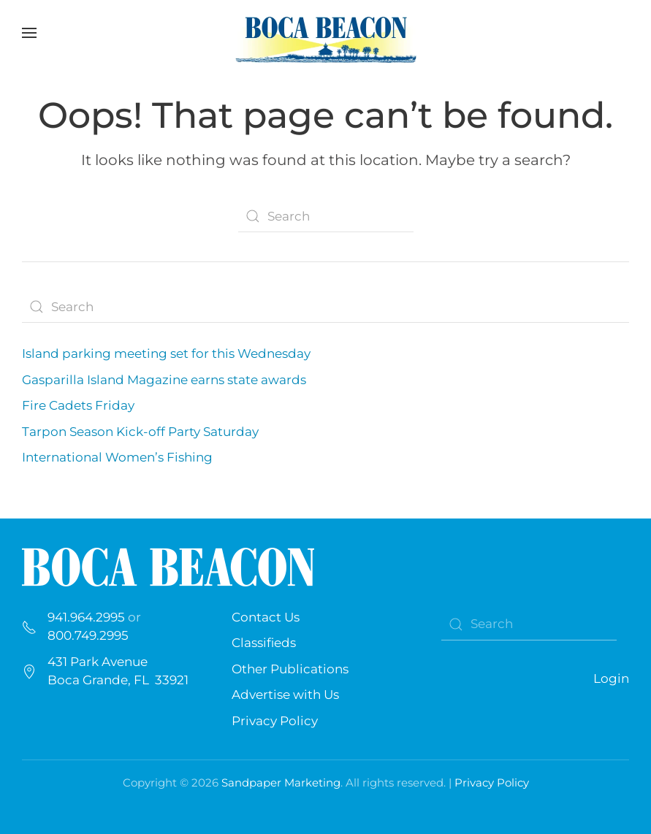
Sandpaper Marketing (280, 782)
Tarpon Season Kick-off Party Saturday (140, 431)
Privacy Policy (275, 721)
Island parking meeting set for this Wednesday (167, 353)
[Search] (326, 216)
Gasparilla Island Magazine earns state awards (164, 379)
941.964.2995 (86, 617)
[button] (29, 33)
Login (611, 678)
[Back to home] (326, 33)
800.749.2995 (88, 635)
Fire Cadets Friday (78, 405)
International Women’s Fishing (117, 457)
